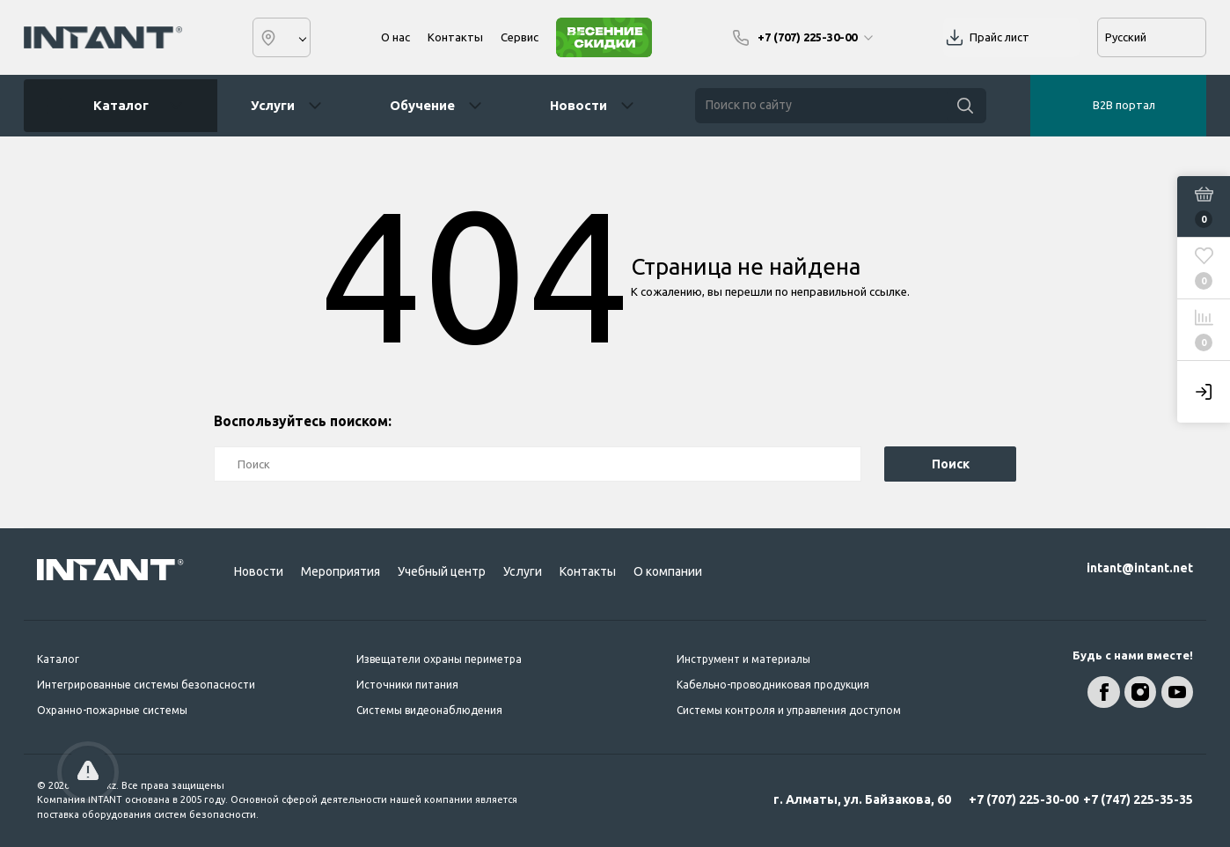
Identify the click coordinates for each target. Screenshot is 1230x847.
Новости (578, 105)
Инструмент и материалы (743, 659)
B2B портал (1124, 105)
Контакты (455, 37)
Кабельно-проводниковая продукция (773, 684)
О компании (667, 571)
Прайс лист (999, 37)
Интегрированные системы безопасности (146, 684)
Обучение (422, 105)
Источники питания (407, 684)
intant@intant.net (1140, 568)
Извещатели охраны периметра (439, 659)
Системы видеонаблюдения (429, 710)
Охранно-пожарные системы (112, 710)
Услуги (273, 105)
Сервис (519, 37)
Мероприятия (340, 571)
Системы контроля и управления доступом (789, 710)
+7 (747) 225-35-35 (1138, 799)
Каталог (114, 105)
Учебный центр (442, 571)
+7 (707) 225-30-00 (1024, 799)
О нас (395, 37)
